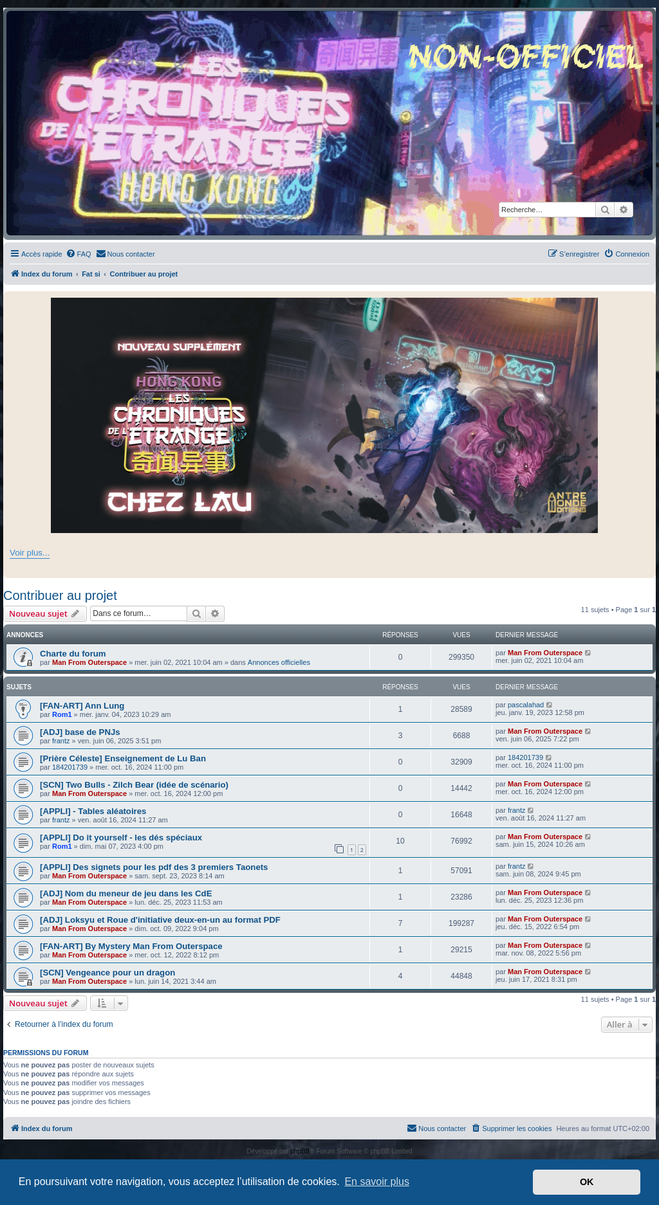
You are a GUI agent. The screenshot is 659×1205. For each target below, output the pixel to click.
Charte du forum (73, 653)
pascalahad (526, 705)
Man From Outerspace (89, 662)
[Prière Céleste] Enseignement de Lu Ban (123, 758)
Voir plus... (30, 552)
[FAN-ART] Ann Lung (82, 706)
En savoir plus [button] (376, 1181)
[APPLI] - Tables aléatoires (93, 811)
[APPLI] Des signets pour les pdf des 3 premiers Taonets (154, 867)
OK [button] (587, 1182)
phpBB (300, 1151)
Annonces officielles (279, 662)
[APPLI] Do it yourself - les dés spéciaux (121, 837)
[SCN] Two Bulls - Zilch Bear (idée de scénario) (134, 785)
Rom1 (62, 714)
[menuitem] (78, 254)
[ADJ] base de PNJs (80, 732)
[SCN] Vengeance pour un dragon (107, 972)
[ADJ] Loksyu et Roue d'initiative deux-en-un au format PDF (160, 920)
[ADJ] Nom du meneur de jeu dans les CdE (126, 893)
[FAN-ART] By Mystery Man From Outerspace (131, 946)
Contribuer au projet (60, 595)
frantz (61, 741)
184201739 (70, 767)
